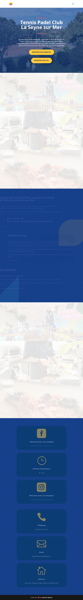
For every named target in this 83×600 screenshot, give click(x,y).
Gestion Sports (47, 597)
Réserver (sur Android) (41, 52)
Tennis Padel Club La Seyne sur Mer (41, 446)
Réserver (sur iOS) (41, 60)
